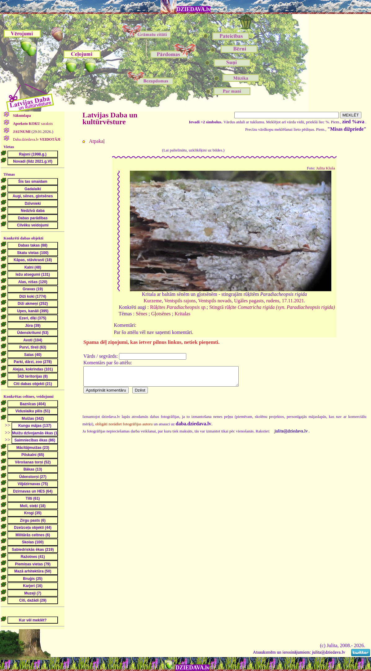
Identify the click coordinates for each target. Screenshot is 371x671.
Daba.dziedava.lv (36, 139)
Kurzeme (153, 300)
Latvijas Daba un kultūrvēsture (109, 118)
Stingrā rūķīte (272, 307)
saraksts (32, 123)
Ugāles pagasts (249, 300)
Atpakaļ (97, 141)
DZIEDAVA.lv (194, 9)
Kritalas (182, 313)
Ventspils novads (215, 300)
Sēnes (141, 313)
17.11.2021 (293, 300)
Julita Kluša (325, 168)
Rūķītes (178, 307)
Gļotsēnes (161, 313)
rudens (273, 300)
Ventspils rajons (180, 300)
